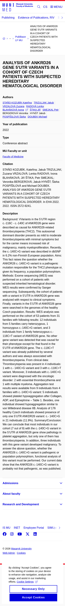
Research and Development (21, 504)
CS (45, 6)
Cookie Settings (27, 585)
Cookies (21, 553)
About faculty (11, 493)
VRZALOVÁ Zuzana (13, 106)
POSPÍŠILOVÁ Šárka (14, 116)
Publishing (8, 17)
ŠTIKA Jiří (35, 109)
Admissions (10, 483)
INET (17, 527)
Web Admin (9, 553)
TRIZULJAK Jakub (44, 102)
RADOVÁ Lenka (35, 106)
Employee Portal (34, 527)
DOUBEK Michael (37, 116)
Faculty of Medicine (13, 156)
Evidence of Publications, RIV (36, 17)
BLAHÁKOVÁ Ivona (15, 109)
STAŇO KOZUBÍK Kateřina (17, 102)
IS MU (6, 527)
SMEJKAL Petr (50, 109)
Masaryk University (21, 548)
